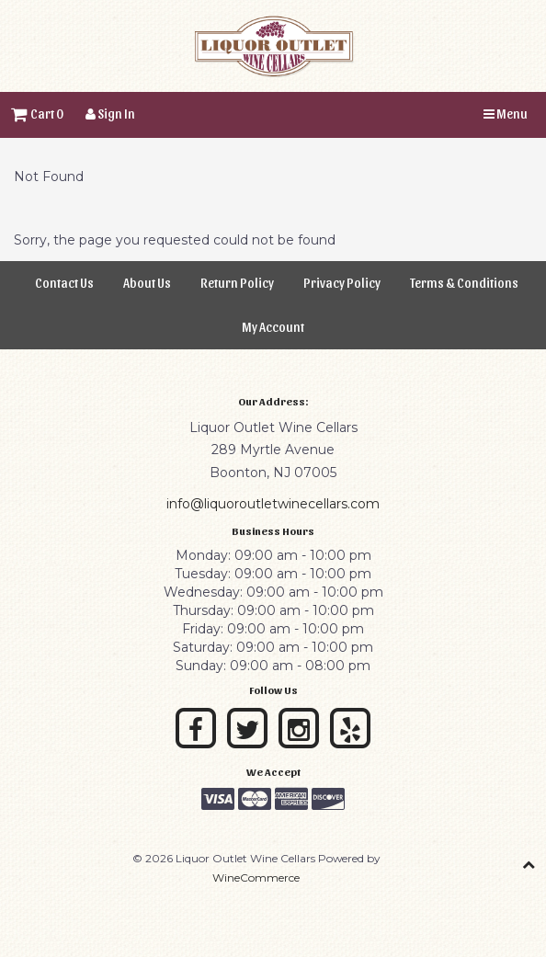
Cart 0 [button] (37, 113)
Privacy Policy (342, 283)
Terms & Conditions (464, 283)
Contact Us (64, 283)
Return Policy (237, 283)
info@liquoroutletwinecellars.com (273, 504)
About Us (147, 283)
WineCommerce (256, 877)
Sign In (110, 113)
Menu (505, 113)
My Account (273, 327)
